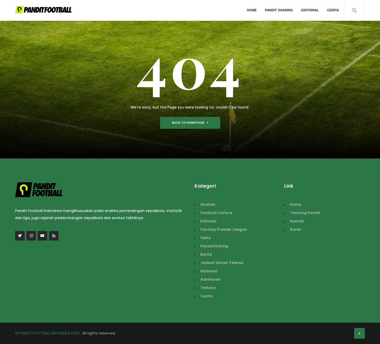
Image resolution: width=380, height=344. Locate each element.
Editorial (310, 10)
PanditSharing (214, 246)
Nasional (208, 271)
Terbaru (208, 287)
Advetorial (210, 279)
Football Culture (216, 212)
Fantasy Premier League (223, 229)
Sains (205, 237)
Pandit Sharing (279, 10)
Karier (295, 229)
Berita (206, 254)
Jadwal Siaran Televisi (221, 262)
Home (252, 10)
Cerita (333, 10)
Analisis (207, 204)
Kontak (297, 221)
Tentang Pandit (305, 212)
